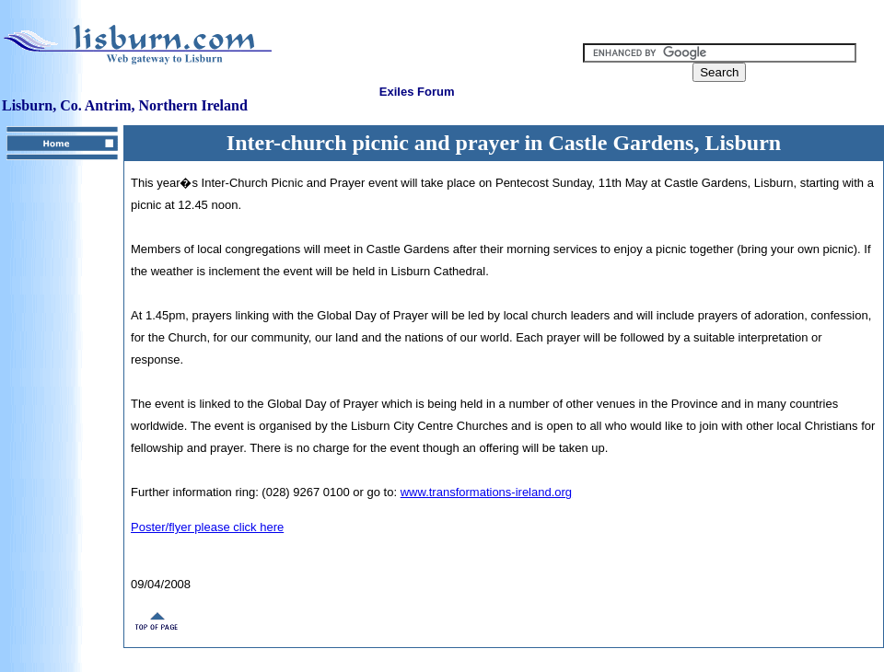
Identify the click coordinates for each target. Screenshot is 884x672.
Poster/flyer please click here (207, 527)
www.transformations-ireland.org (486, 492)
